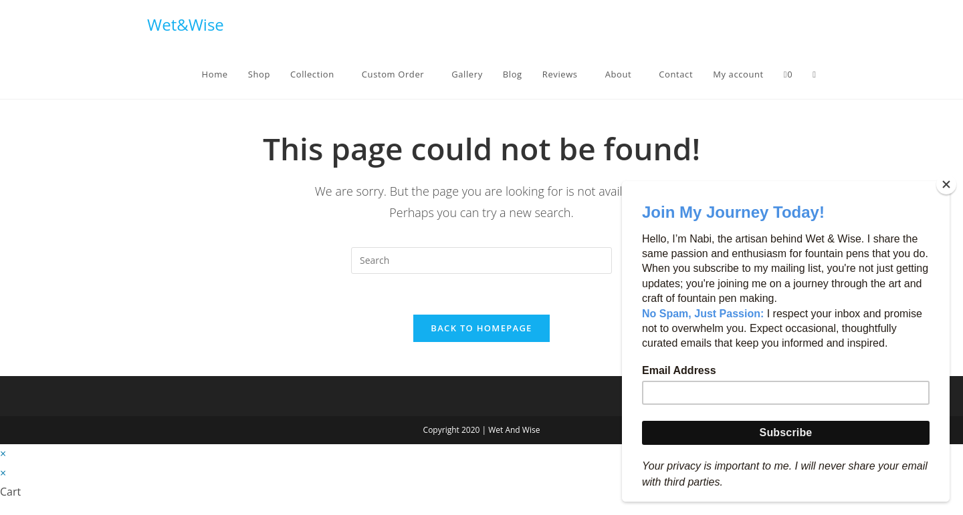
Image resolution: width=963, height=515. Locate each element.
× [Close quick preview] (3, 453)
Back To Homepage (481, 328)
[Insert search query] (481, 260)
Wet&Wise (185, 24)
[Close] (946, 184)
